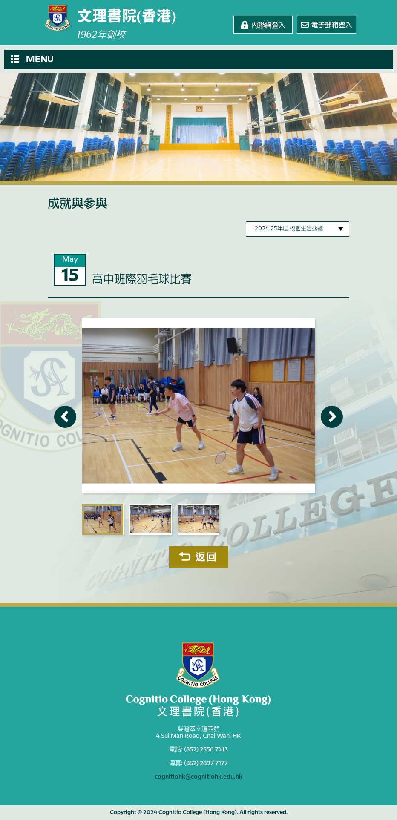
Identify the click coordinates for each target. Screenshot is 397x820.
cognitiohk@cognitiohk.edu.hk (198, 777)
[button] (198, 59)
